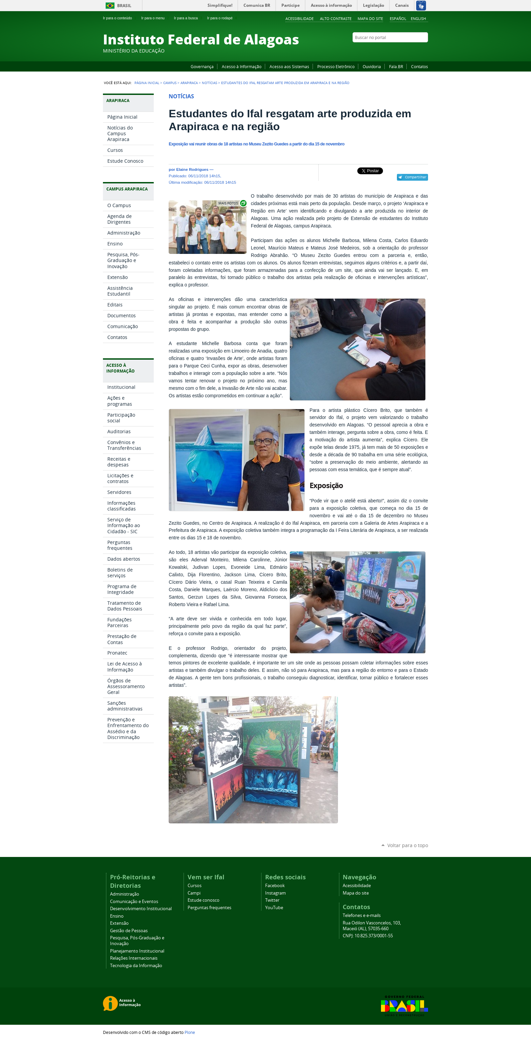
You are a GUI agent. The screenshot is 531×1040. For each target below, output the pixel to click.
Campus (169, 82)
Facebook (390, 50)
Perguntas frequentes (209, 908)
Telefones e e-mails (362, 915)
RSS (424, 50)
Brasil (124, 5)
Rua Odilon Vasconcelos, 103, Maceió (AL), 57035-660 (372, 926)
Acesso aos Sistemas (289, 66)
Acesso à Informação (241, 66)
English (418, 18)
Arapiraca (189, 82)
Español (398, 18)
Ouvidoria (372, 66)
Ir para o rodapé (222, 18)
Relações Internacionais (133, 958)
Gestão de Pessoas (129, 931)
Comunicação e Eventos (134, 901)
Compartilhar (415, 177)
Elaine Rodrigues (192, 169)
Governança (202, 66)
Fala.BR (396, 66)
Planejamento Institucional (137, 951)
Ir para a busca (189, 18)
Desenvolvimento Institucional (141, 909)
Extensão (119, 923)
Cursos (194, 885)
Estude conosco (203, 900)
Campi (194, 893)
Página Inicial (146, 82)
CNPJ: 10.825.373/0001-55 (368, 936)
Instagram (407, 50)
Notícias (209, 82)
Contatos (419, 66)
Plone (190, 1032)
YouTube (399, 50)
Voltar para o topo (407, 845)
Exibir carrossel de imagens (232, 203)
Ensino (117, 916)
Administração (124, 894)
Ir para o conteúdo (120, 18)
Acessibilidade (299, 18)
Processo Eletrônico (336, 66)
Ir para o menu (155, 18)
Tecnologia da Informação (136, 965)
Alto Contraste (336, 18)
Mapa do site (370, 18)
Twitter (416, 50)
